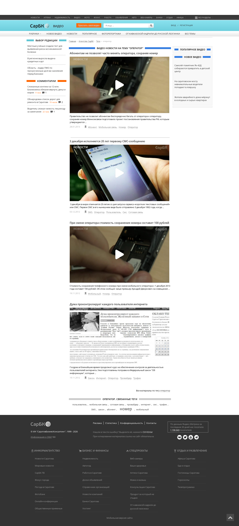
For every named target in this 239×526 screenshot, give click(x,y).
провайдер (132, 404)
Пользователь (113, 212)
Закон (91, 378)
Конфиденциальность (131, 423)
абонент (111, 409)
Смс (125, 212)
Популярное (89, 33)
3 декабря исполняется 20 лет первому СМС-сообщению (107, 141)
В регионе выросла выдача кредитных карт (41, 60)
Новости (35, 17)
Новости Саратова (44, 458)
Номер (122, 127)
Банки (159, 17)
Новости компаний (92, 494)
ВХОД (173, 25)
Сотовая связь (135, 212)
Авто (134, 17)
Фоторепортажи (111, 33)
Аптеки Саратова (139, 472)
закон (101, 409)
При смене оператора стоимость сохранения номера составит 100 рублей (119, 223)
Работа (107, 17)
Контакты (151, 423)
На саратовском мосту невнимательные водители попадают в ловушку (188, 84)
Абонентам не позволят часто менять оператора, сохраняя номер (114, 53)
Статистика (111, 423)
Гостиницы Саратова (188, 472)
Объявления (121, 17)
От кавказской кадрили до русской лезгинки (153, 33)
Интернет (101, 378)
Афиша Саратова (186, 458)
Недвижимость (62, 17)
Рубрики (35, 33)
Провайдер (125, 378)
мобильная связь (98, 404)
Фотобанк (40, 494)
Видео (77, 17)
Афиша (180, 17)
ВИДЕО (58, 26)
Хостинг (86, 508)
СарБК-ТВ (39, 472)
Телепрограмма (186, 487)
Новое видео (54, 33)
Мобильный (94, 293)
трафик (163, 404)
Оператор (133, 127)
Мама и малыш (138, 479)
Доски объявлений (92, 479)
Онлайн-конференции (46, 501)
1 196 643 (174, 430)
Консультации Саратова (142, 487)
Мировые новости (44, 465)
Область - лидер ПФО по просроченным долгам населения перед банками (45, 70)
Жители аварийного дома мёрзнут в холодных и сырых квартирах (192, 99)
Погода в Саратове (44, 487)
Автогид (86, 465)
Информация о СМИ (41, 436)
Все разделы (203, 17)
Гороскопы (183, 479)
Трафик (137, 378)
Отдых (169, 17)
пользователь (79, 404)
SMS (90, 212)
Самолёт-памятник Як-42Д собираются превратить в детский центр (192, 68)
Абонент (92, 127)
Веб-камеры (146, 17)
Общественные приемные (48, 508)
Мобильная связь (108, 127)
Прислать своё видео (89, 25)
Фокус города (42, 479)
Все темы (190, 33)
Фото (87, 17)
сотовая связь (117, 404)
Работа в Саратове (92, 472)
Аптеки (47, 17)
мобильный (142, 409)
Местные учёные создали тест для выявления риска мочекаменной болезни (44, 48)
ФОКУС (97, 17)
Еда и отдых (184, 465)
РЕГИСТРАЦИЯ (186, 25)
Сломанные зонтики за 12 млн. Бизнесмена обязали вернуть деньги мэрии (46, 89)
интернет (146, 404)
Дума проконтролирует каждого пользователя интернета (108, 304)
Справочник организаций (95, 487)
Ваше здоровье (138, 465)
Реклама (97, 423)
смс (155, 404)
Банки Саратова (90, 501)
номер (126, 408)
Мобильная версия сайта (119, 517)
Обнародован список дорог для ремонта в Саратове (43, 101)
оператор (165, 390)
